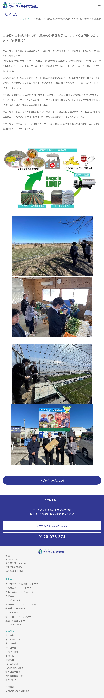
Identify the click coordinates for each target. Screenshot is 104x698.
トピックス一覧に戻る (52, 480)
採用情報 (9, 686)
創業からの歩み (13, 639)
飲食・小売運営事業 (15, 620)
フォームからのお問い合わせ (52, 525)
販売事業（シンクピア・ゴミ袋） (21, 604)
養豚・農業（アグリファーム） (20, 616)
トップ (22, 19)
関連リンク (10, 679)
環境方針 (9, 659)
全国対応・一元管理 (15, 608)
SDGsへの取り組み (14, 667)
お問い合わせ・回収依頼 (17, 690)
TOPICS (30, 19)
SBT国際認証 (11, 663)
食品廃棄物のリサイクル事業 (19, 592)
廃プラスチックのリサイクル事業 (21, 584)
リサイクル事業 (13, 600)
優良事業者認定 (13, 671)
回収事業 (9, 596)
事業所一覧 (10, 643)
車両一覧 (9, 655)
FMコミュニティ (13, 624)
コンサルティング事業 (16, 612)
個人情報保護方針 (14, 675)
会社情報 (9, 635)
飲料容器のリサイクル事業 (18, 588)
